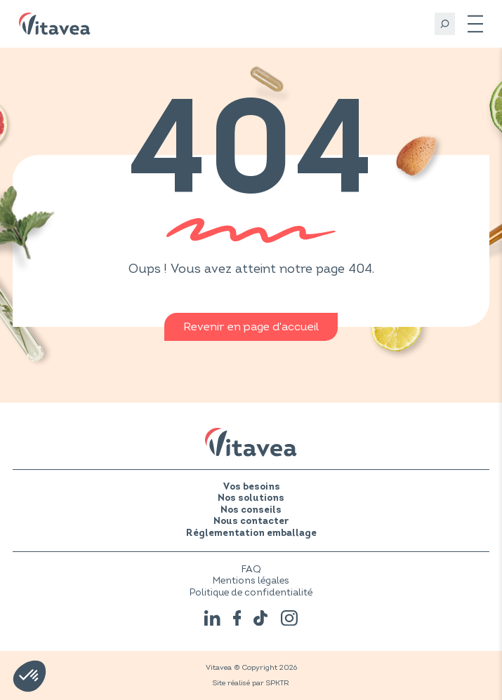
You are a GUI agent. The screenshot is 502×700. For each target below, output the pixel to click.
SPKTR (277, 682)
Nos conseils (251, 510)
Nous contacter (251, 521)
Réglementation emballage (251, 533)
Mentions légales (251, 580)
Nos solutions (251, 498)
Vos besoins (251, 487)
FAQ (251, 569)
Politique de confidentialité (251, 592)
